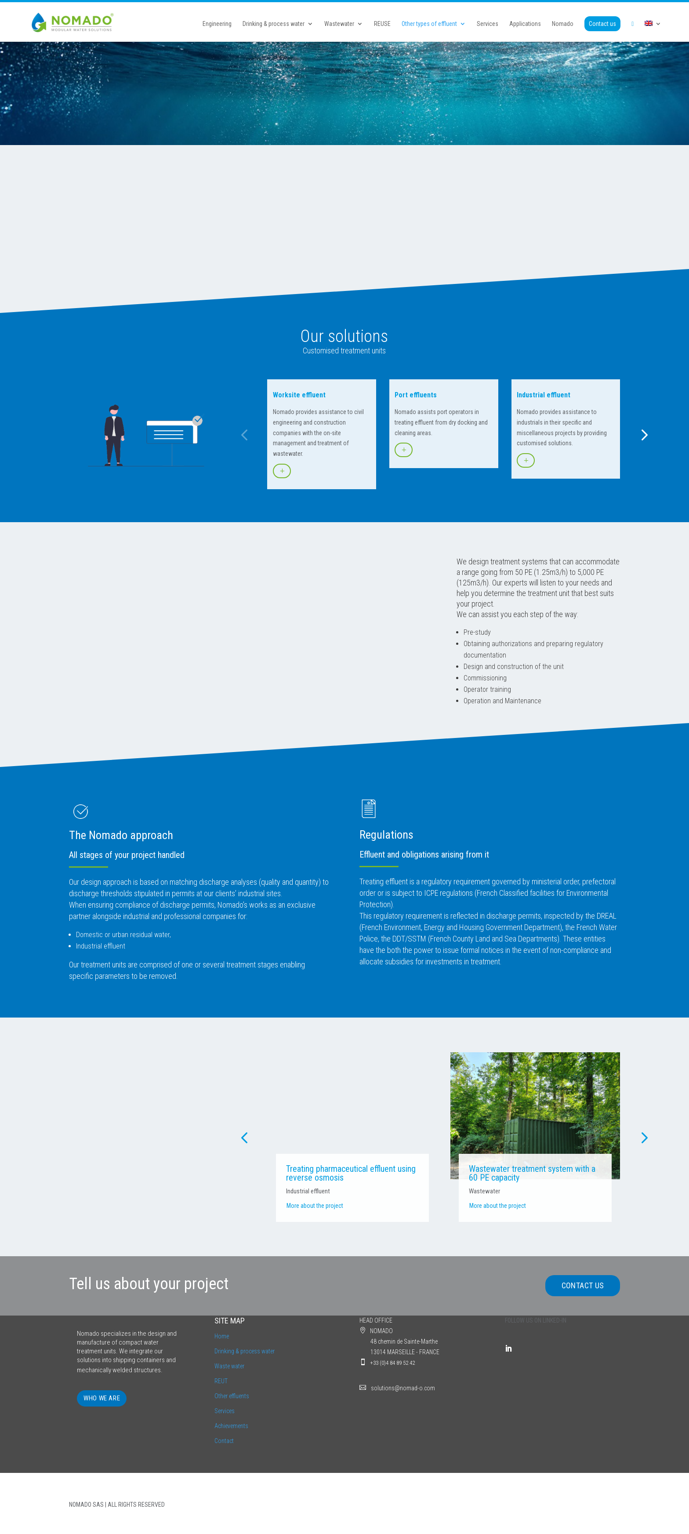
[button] (244, 434)
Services (487, 24)
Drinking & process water (274, 24)
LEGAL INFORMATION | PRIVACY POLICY (572, 1504)
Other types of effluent (429, 24)
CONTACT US (583, 1285)
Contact (224, 1440)
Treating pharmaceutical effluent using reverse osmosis (351, 1173)
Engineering (217, 24)
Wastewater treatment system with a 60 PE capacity (532, 1173)
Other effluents (231, 1396)
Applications (525, 24)
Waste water (229, 1366)
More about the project (314, 1205)
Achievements (231, 1425)
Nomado (562, 24)
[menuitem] (653, 31)
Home (221, 1336)
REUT (221, 1381)
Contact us (602, 24)
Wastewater (339, 24)
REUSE (382, 24)
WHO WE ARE (101, 1398)
